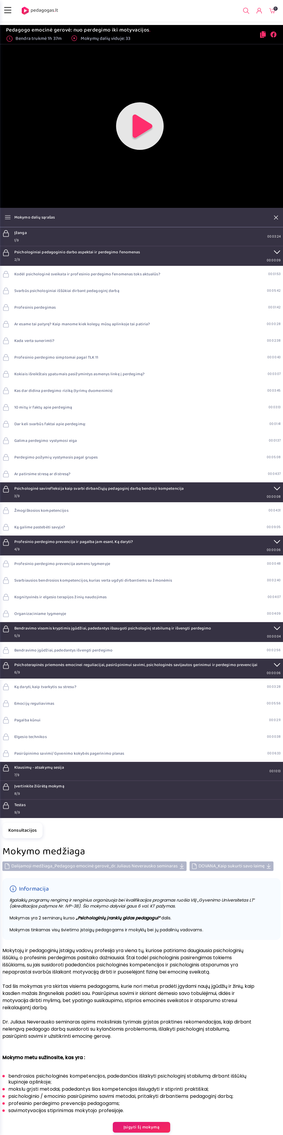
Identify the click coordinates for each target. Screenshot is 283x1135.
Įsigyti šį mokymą (141, 1127)
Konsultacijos (22, 830)
